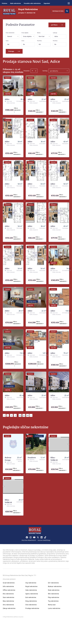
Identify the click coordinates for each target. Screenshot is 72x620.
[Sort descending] (35, 70)
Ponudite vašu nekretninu (32, 3)
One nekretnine (31, 604)
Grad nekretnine (9, 582)
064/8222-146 (31, 13)
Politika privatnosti (29, 540)
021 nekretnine (53, 582)
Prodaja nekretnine (32, 608)
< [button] (4, 415)
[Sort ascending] (32, 70)
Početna (4, 3)
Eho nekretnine (8, 593)
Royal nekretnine (31, 586)
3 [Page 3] (15, 415)
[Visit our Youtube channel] (34, 537)
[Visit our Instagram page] (30, 537)
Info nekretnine (8, 586)
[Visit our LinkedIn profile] (41, 537)
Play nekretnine (53, 597)
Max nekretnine (8, 601)
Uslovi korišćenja (44, 540)
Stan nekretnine (8, 597)
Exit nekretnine (30, 597)
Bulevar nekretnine (55, 586)
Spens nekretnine (31, 593)
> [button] (31, 415)
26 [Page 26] (28, 415)
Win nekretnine (53, 593)
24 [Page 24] (20, 415)
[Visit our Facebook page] (27, 537)
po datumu (54, 70)
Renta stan (52, 604)
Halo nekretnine (31, 590)
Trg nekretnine (53, 601)
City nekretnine (30, 582)
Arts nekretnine (8, 604)
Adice (56, 36)
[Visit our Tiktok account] (45, 537)
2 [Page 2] (11, 415)
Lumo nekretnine (54, 608)
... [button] (17, 415)
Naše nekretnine (15, 3)
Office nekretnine (9, 590)
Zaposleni (47, 3)
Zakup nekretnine (9, 608)
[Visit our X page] (38, 537)
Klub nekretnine (53, 590)
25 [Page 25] (24, 415)
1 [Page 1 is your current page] (7, 415)
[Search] (67, 11)
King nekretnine (31, 601)
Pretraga (14, 51)
